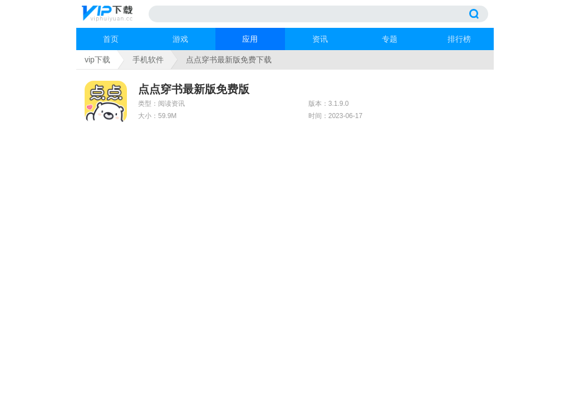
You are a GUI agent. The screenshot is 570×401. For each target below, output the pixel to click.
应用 (250, 39)
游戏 (180, 39)
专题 (389, 39)
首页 (111, 39)
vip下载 (97, 59)
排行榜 (459, 39)
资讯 (320, 39)
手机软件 (148, 59)
